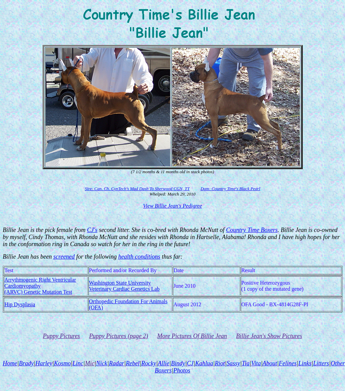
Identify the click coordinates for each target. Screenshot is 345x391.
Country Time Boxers (251, 230)
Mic (90, 363)
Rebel (133, 363)
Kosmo (62, 363)
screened (64, 256)
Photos (181, 370)
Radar (116, 363)
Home (10, 363)
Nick (101, 363)
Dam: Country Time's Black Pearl (230, 188)
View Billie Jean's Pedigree (172, 206)
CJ (190, 363)
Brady (26, 363)
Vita (256, 363)
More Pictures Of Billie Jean (192, 336)
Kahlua (204, 363)
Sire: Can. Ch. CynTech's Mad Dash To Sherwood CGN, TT (137, 188)
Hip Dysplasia (19, 304)
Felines (288, 363)
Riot (220, 363)
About (270, 363)
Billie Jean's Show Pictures (269, 336)
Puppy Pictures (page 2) (118, 336)
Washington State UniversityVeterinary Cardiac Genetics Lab (124, 286)
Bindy (178, 363)
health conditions (139, 256)
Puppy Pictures (61, 336)
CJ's (92, 230)
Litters (321, 363)
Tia (245, 363)
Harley (43, 363)
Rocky (148, 363)
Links (305, 363)
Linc (78, 363)
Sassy (233, 363)
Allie (163, 363)
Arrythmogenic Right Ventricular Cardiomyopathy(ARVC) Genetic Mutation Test (40, 286)
